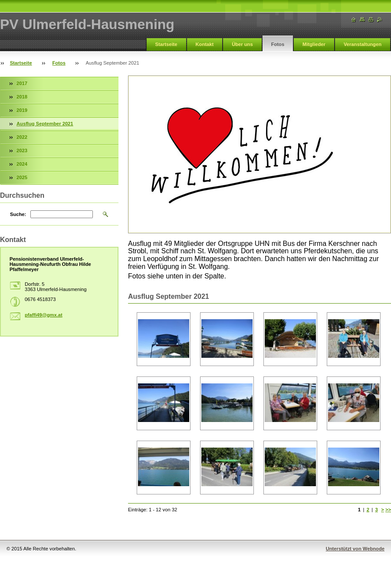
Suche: (18, 214)
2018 (21, 96)
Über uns (242, 44)
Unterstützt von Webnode (355, 548)
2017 (21, 83)
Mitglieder (313, 44)
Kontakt (205, 44)
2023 (21, 150)
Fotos (277, 44)
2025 (21, 177)
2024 (21, 164)
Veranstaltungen (362, 44)
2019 (21, 110)
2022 (21, 137)
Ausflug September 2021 (44, 123)
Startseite (166, 44)
